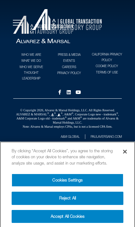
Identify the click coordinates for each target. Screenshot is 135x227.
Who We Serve (31, 67)
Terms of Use (107, 72)
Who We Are (31, 54)
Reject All (67, 200)
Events (69, 60)
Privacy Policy (69, 73)
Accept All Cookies (67, 218)
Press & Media (69, 54)
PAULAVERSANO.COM (106, 136)
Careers (69, 67)
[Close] (125, 154)
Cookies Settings (67, 182)
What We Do (31, 60)
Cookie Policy (107, 66)
